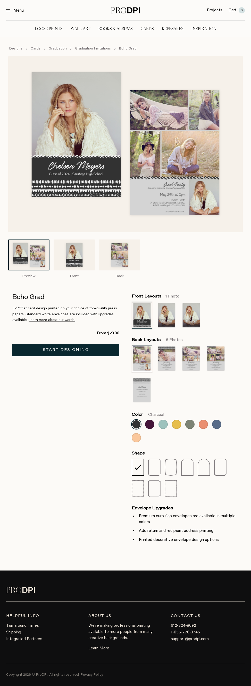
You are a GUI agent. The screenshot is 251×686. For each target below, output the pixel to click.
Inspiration (203, 28)
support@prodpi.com (190, 639)
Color (148, 415)
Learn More (98, 648)
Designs (15, 49)
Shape (138, 453)
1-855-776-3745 (185, 632)
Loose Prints (48, 28)
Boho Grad (128, 49)
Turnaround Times (22, 626)
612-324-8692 (183, 626)
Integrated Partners (24, 639)
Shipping (13, 632)
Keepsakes (172, 28)
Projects (214, 10)
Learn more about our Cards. (52, 320)
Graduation (58, 49)
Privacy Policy (92, 675)
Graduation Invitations (93, 49)
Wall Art (80, 28)
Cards (147, 28)
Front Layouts (155, 296)
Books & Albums (115, 28)
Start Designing (66, 350)
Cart (237, 10)
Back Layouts (157, 340)
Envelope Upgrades (152, 508)
